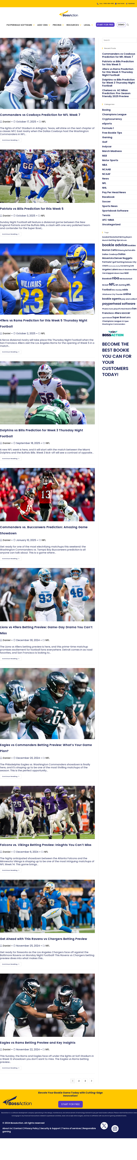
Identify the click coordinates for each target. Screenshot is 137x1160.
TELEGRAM (130, 3)
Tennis (106, 217)
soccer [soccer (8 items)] (126, 315)
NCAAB (106, 172)
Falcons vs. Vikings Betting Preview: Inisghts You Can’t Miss (45, 848)
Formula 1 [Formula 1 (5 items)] (107, 264)
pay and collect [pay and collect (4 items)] (129, 301)
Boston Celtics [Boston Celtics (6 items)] (110, 252)
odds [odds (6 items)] (125, 292)
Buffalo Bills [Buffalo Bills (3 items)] (130, 253)
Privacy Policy (31, 1130)
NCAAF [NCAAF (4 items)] (105, 287)
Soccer (106, 204)
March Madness (112, 153)
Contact (18, 1130)
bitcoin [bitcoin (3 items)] (124, 243)
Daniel (7, 124)
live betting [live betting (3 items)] (125, 268)
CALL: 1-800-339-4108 (97, 3)
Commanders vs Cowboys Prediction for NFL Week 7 (40, 117)
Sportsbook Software (115, 213)
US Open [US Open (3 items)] (125, 324)
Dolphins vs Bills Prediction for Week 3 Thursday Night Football (118, 85)
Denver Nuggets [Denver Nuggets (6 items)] (123, 260)
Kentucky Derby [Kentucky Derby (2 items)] (114, 269)
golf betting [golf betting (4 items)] (118, 264)
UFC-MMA (108, 222)
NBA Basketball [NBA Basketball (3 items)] (125, 281)
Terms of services (71, 1130)
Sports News (110, 208)
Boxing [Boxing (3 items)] (122, 253)
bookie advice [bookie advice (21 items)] (114, 247)
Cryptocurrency (112, 121)
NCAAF (106, 176)
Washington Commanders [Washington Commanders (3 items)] (113, 327)
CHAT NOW (116, 3)
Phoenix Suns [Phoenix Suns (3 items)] (107, 311)
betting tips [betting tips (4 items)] (114, 242)
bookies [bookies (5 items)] (131, 248)
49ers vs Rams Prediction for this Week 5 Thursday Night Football (117, 74)
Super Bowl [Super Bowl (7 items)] (119, 320)
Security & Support (50, 1130)
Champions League (114, 117)
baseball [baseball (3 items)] (106, 239)
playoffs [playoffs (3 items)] (117, 311)
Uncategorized (111, 227)
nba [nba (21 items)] (115, 280)
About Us (7, 1130)
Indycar (107, 149)
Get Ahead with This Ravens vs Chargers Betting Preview (43, 941)
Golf (104, 144)
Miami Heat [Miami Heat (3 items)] (119, 276)
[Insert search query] (119, 42)
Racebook (108, 199)
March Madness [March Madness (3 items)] (126, 272)
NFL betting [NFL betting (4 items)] (120, 287)
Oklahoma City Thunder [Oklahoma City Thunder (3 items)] (112, 297)
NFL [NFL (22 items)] (112, 287)
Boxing (106, 112)
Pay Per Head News (114, 195)
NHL (104, 190)
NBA (104, 167)
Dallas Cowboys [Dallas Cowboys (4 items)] (110, 257)
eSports (107, 126)
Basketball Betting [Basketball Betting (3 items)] (118, 239)
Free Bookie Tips (112, 135)
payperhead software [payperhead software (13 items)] (118, 306)
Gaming (107, 140)
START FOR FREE (70, 1107)
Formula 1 (108, 130)
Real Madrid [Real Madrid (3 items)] (126, 311)
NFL (44, 124)
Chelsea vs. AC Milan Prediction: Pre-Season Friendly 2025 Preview (116, 96)
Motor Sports (110, 162)
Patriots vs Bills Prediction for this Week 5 (31, 211)
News (105, 181)
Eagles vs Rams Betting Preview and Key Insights (37, 1045)
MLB (104, 158)
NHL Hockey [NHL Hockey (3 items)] (117, 292)
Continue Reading (11, 142)
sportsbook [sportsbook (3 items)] (107, 320)
